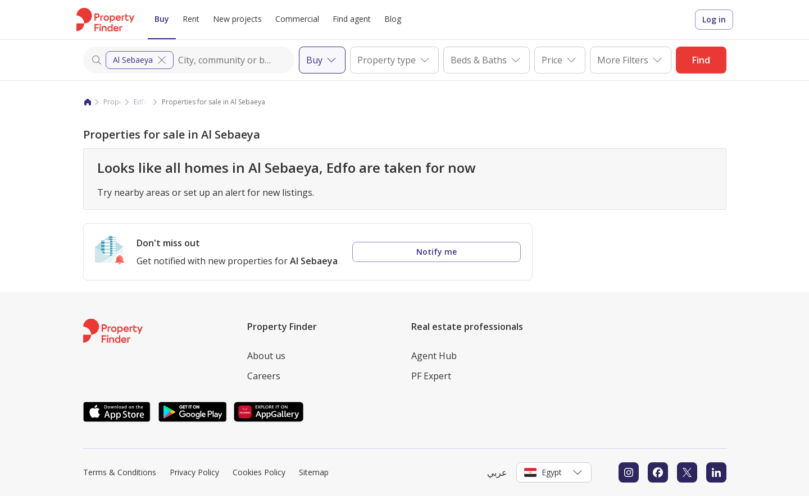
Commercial (297, 18)
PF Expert (431, 376)
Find (701, 60)
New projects (237, 18)
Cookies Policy (259, 472)
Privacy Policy (194, 472)
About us (266, 356)
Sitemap (314, 472)
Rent (191, 18)
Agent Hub (434, 356)
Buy (161, 18)
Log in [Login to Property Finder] (714, 19)
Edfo (141, 102)
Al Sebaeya (141, 60)
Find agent (352, 18)
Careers (263, 376)
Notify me (436, 251)
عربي (497, 472)
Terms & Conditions (119, 472)
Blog (392, 18)
